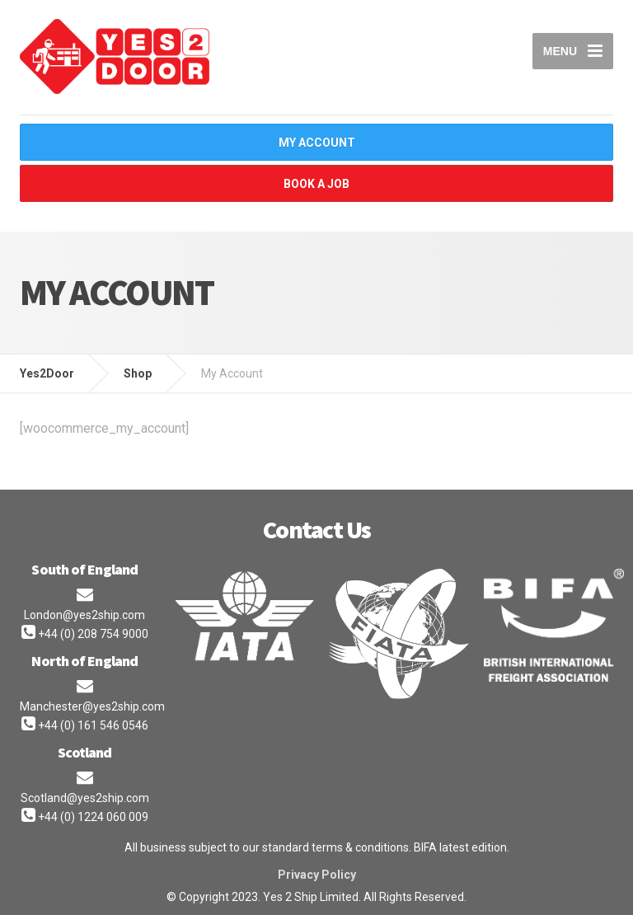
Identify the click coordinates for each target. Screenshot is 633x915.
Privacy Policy (317, 874)
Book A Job (316, 183)
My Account (317, 142)
